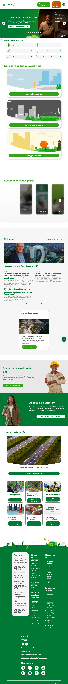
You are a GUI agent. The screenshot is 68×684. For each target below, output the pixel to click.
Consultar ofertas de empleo (50, 416)
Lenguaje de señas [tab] (34, 32)
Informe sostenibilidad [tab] (38, 32)
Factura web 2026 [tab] (30, 32)
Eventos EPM (36, 624)
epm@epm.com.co (26, 651)
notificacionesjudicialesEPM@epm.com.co (34, 658)
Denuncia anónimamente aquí (19, 26)
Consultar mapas (34, 524)
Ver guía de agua (34, 94)
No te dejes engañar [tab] (36, 32)
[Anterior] (3, 23)
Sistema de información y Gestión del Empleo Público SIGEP (51, 613)
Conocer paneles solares (34, 473)
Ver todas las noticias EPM (54, 239)
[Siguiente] (64, 23)
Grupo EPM (50, 599)
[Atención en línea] (64, 339)
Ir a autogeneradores (53, 499)
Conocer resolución (34, 500)
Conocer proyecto (29, 347)
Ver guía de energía (34, 125)
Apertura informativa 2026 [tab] (32, 32)
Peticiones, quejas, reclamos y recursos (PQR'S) (50, 574)
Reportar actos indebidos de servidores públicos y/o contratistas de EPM (20, 603)
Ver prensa (15, 500)
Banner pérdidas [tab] (26, 32)
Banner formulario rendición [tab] (28, 32)
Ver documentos (15, 524)
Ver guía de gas (34, 155)
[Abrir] (35, 4)
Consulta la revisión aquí (13, 385)
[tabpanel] (36, 572)
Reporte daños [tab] (40, 32)
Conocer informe (53, 524)
